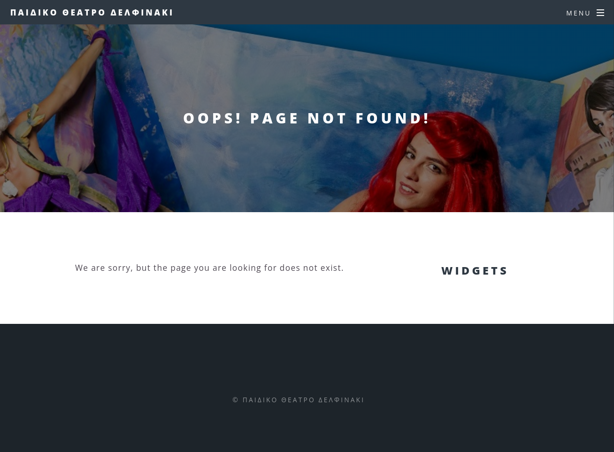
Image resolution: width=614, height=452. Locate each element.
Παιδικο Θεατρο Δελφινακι (92, 12)
